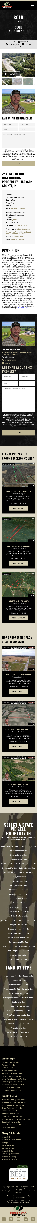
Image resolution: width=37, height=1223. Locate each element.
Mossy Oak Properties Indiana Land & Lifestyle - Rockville (18, 233)
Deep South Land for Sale (11, 1122)
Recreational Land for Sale (12, 1073)
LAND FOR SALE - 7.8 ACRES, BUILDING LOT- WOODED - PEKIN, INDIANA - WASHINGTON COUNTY (19, 601)
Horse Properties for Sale (12, 1076)
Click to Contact (17, 239)
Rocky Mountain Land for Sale (13, 1105)
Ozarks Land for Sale (10, 1111)
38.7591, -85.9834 (20, 225)
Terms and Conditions (13, 1196)
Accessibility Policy (20, 1198)
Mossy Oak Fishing (9, 1157)
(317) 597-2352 (17, 236)
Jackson (16, 220)
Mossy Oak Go (7, 1151)
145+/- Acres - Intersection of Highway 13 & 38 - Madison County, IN (18, 675)
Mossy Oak (6, 1137)
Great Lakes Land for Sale (12, 1116)
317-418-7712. (23, 308)
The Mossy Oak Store (10, 1159)
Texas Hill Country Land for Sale (14, 1099)
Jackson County (15, 31)
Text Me (6, 363)
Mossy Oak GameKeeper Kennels (14, 1148)
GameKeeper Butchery (11, 1154)
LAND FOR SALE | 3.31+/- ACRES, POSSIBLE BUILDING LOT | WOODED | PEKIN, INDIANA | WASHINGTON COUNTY (18, 546)
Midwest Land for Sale (10, 1114)
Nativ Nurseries (8, 1145)
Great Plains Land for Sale (12, 1108)
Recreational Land (18, 208)
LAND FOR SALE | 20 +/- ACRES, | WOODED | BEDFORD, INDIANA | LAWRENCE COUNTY (18, 491)
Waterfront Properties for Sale (14, 1079)
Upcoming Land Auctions (11, 1090)
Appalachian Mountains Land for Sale (16, 1119)
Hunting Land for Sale (10, 1062)
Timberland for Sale (9, 1070)
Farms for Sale (7, 1068)
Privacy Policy (20, 159)
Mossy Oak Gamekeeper (11, 1140)
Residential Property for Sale (13, 1084)
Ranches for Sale (8, 1065)
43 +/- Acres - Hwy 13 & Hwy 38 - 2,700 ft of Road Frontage (18, 730)
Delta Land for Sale (9, 1128)
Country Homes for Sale (11, 1087)
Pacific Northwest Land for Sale (14, 1125)
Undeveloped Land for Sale (12, 1082)
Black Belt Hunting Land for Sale (14, 1102)
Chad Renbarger (23, 229)
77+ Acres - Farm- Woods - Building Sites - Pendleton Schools (18, 785)
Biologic (5, 1143)
